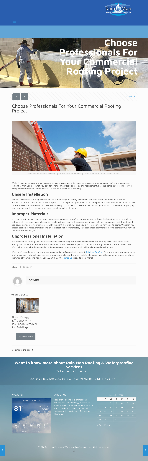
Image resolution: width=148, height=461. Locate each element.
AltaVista (34, 279)
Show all (131, 96)
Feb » (107, 425)
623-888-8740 (54, 258)
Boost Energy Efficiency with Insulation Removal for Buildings (24, 322)
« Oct (99, 425)
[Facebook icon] (74, 451)
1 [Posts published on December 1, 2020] (105, 403)
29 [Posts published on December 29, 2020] (105, 419)
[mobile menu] (14, 21)
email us (68, 258)
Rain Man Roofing (94, 252)
